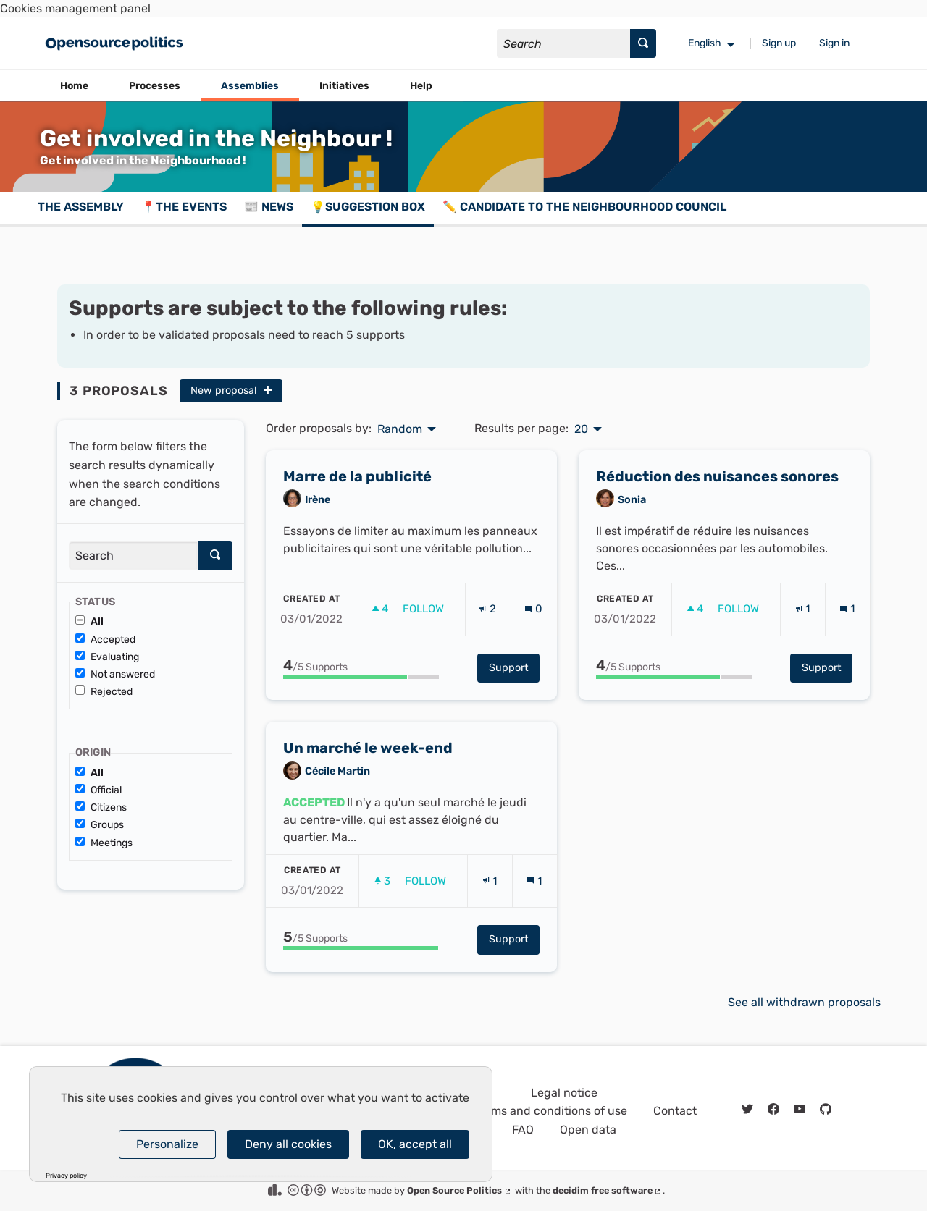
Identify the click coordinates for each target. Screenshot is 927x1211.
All (89, 621)
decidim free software (608, 1190)
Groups (99, 825)
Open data (588, 1129)
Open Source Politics (459, 1190)
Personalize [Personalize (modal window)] (167, 1144)
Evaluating (107, 657)
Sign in (834, 43)
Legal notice (564, 1093)
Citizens (101, 807)
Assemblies (250, 86)
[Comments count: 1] (847, 659)
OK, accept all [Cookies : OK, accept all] (415, 1144)
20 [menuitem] (581, 429)
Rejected (104, 691)
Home (74, 86)
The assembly (81, 207)
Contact (675, 1111)
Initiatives (344, 86)
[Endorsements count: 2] (487, 659)
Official (98, 790)
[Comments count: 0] (533, 659)
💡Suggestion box (368, 207)
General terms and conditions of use (529, 1111)
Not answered (115, 674)
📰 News (268, 207)
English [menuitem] (704, 43)
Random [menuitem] (399, 429)
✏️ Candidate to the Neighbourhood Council (584, 207)
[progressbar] (361, 726)
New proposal (231, 390)
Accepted (105, 639)
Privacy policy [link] (66, 1176)
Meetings (104, 843)
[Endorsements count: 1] (803, 659)
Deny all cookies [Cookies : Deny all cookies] (288, 1144)
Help (421, 86)
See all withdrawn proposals (804, 1002)
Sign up (779, 43)
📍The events (184, 207)
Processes (154, 86)
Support (514, 717)
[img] (268, 390)
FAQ (523, 1129)
